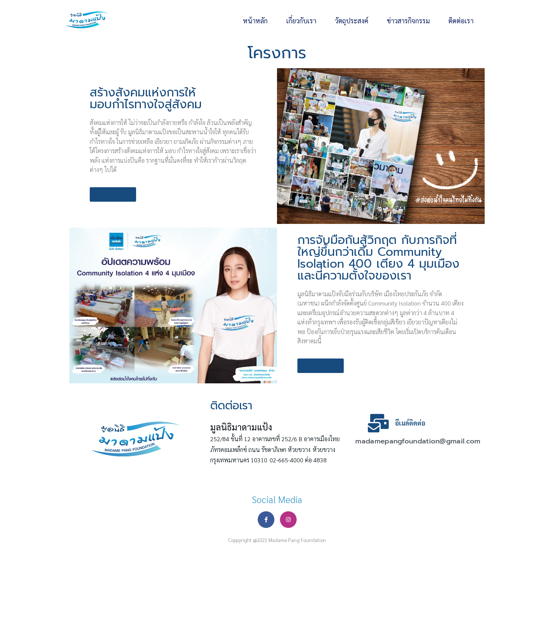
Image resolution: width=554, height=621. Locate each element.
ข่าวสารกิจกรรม (408, 20)
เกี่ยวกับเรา (301, 20)
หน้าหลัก (255, 20)
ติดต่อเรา (461, 20)
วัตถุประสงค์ (351, 20)
